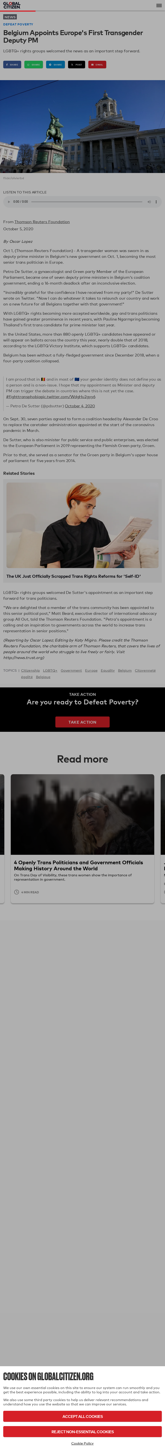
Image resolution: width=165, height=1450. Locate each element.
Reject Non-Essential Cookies (82, 1431)
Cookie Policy (82, 1443)
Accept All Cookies (82, 1416)
